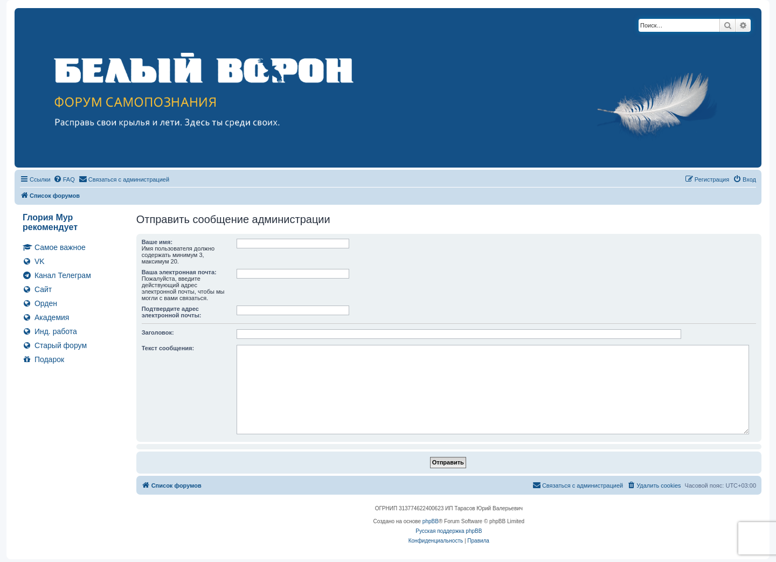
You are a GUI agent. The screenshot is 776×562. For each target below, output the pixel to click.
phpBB (430, 521)
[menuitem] (64, 179)
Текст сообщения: (168, 348)
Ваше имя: (157, 242)
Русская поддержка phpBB (448, 531)
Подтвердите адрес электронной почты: (172, 312)
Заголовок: (158, 332)
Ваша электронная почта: (179, 272)
